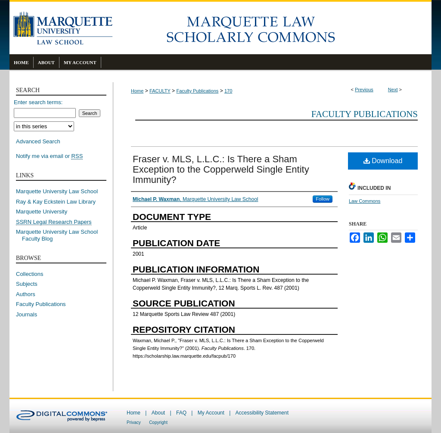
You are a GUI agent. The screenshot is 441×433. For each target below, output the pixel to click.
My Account (211, 413)
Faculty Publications (197, 90)
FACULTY (160, 90)
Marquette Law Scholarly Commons (272, 28)
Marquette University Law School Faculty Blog (60, 235)
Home (137, 90)
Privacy (134, 422)
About (158, 413)
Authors (25, 294)
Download (383, 160)
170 (228, 90)
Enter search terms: (38, 102)
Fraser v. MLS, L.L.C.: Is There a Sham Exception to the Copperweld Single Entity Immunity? (221, 169)
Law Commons (364, 201)
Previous (364, 89)
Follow (322, 198)
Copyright (158, 422)
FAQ (181, 413)
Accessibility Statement (262, 413)
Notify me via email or (49, 156)
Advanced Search (38, 141)
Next (393, 89)
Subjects (26, 284)
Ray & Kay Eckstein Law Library (56, 201)
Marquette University (41, 211)
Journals (26, 314)
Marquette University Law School (57, 191)
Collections (29, 274)
